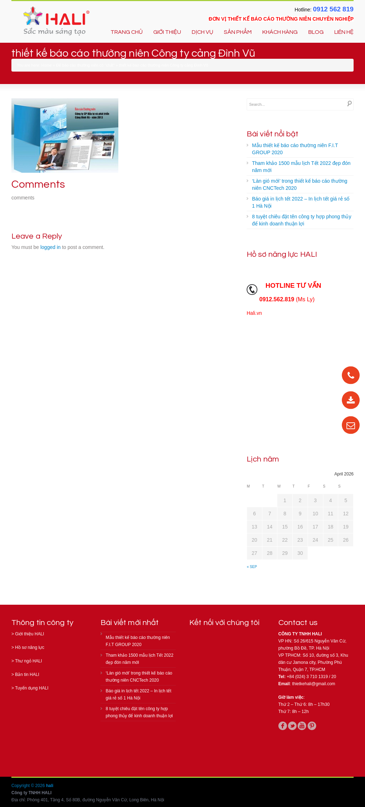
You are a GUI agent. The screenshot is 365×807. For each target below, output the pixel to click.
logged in (50, 247)
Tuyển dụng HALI (31, 688)
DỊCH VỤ (202, 32)
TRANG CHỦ (126, 32)
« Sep (252, 567)
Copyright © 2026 (28, 785)
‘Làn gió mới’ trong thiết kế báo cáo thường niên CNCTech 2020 (299, 184)
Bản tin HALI (27, 674)
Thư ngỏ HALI (28, 660)
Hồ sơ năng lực (29, 647)
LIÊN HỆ (344, 32)
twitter (292, 726)
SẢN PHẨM (238, 32)
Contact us (298, 623)
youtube (302, 726)
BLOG (316, 32)
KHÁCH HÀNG (280, 32)
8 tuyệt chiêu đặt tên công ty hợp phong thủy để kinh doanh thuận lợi (301, 220)
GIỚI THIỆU (167, 32)
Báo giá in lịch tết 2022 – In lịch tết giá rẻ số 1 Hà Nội (300, 202)
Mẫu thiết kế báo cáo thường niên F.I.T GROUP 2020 (295, 148)
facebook (282, 726)
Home (46, 65)
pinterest (312, 726)
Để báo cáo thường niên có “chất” (85, 65)
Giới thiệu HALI (29, 633)
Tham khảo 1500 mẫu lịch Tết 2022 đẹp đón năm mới (301, 166)
